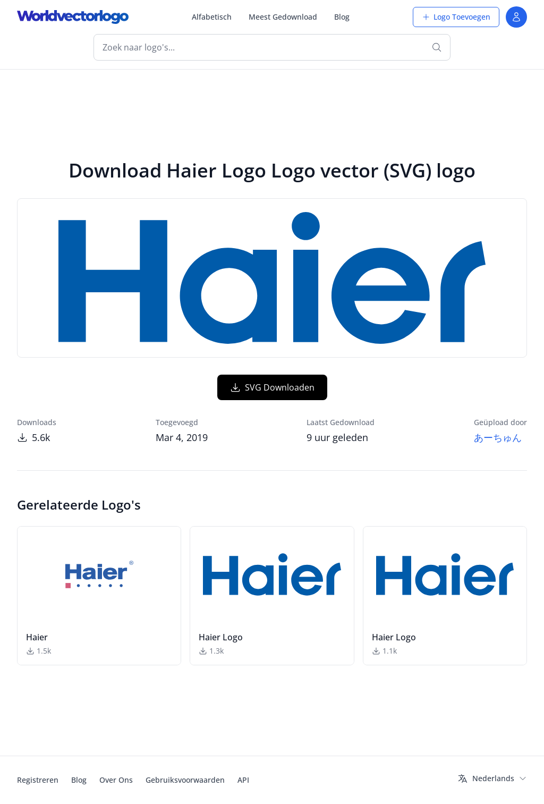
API (243, 780)
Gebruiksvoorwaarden (185, 780)
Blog (342, 17)
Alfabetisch (212, 17)
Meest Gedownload (283, 17)
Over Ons (116, 780)
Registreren (37, 780)
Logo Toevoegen (456, 17)
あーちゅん (498, 437)
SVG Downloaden (272, 387)
